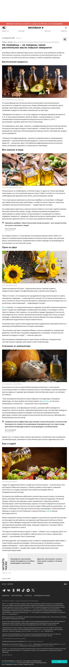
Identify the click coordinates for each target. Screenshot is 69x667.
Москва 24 (34, 28)
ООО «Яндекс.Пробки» (47, 646)
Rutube (18, 590)
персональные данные (9, 663)
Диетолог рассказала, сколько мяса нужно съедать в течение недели (49, 561)
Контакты (28, 596)
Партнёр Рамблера (7, 655)
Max (28, 590)
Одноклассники (13, 590)
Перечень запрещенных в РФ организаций (26, 601)
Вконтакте (8, 590)
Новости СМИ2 (6, 578)
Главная (4, 42)
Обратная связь (17, 596)
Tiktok (23, 590)
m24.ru (6, 604)
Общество (19, 38)
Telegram (4, 590)
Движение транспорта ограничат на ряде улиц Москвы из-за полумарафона (34, 24)
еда (10, 572)
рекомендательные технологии (34, 641)
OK (59, 661)
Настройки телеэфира (8, 601)
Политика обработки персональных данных (13, 638)
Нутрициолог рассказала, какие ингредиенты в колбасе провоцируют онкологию (22, 561)
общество (5, 572)
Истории (10, 42)
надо (48, 511)
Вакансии (5, 596)
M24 (11, 584)
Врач (4, 307)
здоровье (45, 401)
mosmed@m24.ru (35, 631)
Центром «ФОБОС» (28, 644)
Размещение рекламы (42, 596)
